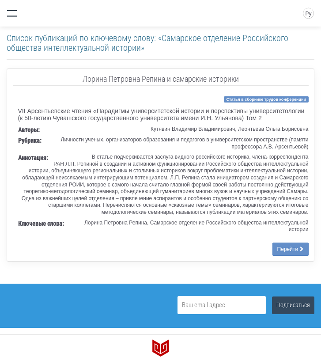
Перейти (290, 249)
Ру (308, 14)
